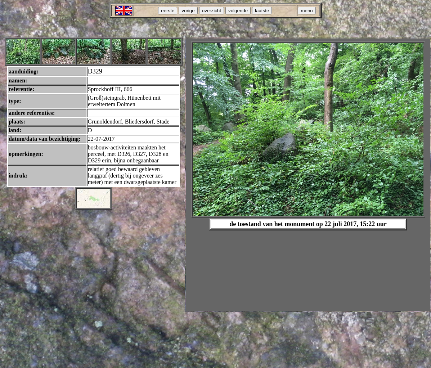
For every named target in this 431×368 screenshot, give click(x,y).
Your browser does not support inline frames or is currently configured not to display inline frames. (308, 175)
